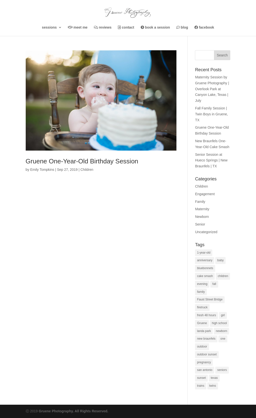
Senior (200, 224)
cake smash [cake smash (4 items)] (205, 276)
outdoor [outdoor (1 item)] (202, 346)
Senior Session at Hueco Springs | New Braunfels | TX (211, 160)
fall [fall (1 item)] (214, 284)
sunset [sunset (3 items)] (201, 378)
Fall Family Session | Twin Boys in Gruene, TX (211, 114)
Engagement (204, 194)
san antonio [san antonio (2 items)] (204, 370)
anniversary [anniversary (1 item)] (204, 260)
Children (86, 170)
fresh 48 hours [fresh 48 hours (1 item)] (206, 315)
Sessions (49, 27)
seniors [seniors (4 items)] (222, 370)
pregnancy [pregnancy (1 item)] (204, 362)
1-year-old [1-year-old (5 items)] (203, 252)
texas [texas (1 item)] (214, 378)
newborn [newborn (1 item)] (221, 331)
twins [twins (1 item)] (212, 385)
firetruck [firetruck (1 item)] (202, 307)
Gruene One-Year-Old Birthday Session (82, 161)
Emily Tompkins (42, 170)
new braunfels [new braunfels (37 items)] (206, 338)
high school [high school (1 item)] (219, 323)
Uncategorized (206, 232)
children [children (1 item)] (223, 276)
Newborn (202, 217)
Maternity (202, 209)
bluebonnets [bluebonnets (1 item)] (205, 268)
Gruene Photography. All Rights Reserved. (73, 411)
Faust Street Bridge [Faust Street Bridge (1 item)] (209, 299)
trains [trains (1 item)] (200, 385)
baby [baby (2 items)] (220, 260)
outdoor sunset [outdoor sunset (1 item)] (206, 354)
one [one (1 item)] (222, 338)
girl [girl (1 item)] (223, 315)
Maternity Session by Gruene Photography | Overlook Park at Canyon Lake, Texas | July (212, 89)
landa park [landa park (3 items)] (204, 331)
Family (200, 202)
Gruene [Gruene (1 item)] (202, 323)
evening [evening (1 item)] (202, 284)
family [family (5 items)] (201, 292)
